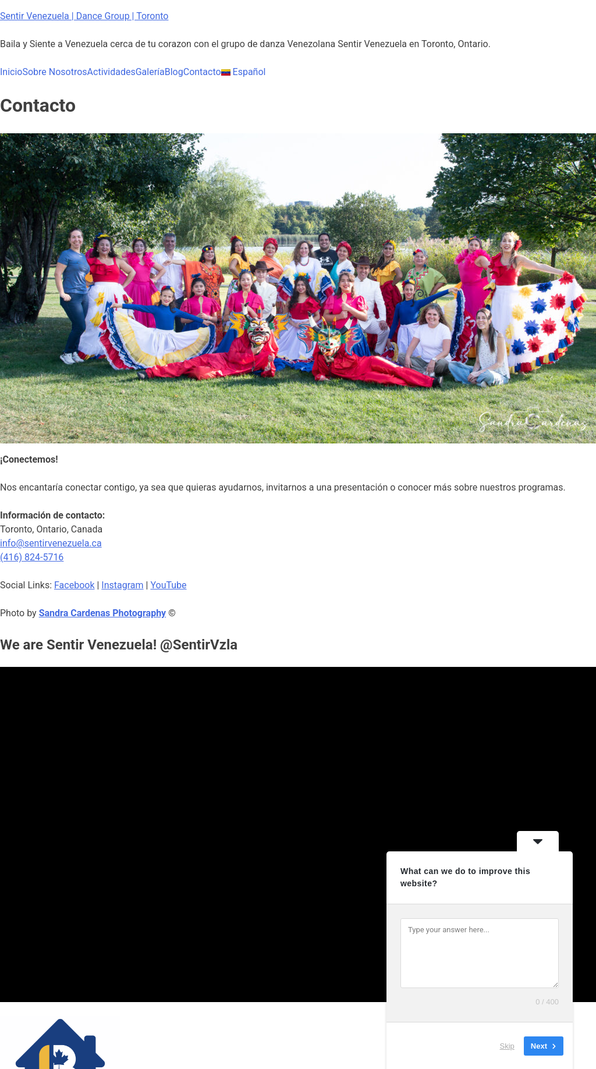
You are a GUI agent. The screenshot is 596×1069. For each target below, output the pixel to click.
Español (243, 71)
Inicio (11, 71)
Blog (174, 71)
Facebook (74, 585)
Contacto (202, 71)
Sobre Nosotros (54, 71)
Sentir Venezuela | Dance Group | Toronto (84, 16)
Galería (150, 71)
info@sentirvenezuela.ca (51, 543)
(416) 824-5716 (31, 557)
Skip (507, 1045)
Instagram (122, 585)
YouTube (168, 585)
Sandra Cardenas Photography (102, 613)
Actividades (111, 71)
